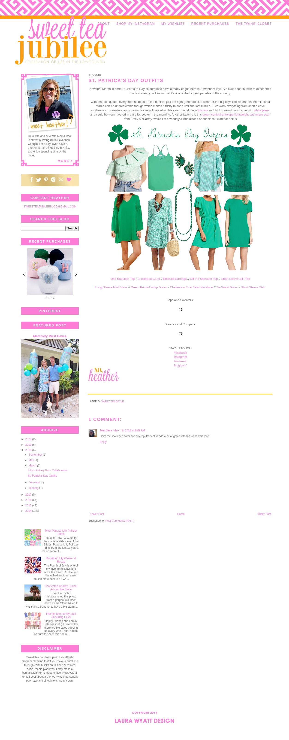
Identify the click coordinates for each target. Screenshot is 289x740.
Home (181, 514)
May (32, 460)
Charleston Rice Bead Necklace (191, 287)
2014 (28, 510)
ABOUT (103, 23)
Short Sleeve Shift (253, 287)
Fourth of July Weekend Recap (61, 560)
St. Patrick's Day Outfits (42, 475)
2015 (28, 505)
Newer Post (97, 514)
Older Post (264, 514)
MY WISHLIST (173, 23)
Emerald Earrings (175, 278)
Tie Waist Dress (227, 287)
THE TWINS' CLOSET (254, 23)
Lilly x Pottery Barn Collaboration (48, 470)
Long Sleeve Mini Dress (111, 287)
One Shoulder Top (123, 278)
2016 (28, 500)
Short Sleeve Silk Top (235, 278)
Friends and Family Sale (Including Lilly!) (61, 615)
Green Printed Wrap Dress (149, 287)
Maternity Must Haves (49, 336)
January (34, 488)
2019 (28, 444)
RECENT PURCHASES (210, 23)
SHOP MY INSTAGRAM (135, 23)
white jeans (261, 110)
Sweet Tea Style (112, 401)
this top (203, 110)
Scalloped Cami (149, 278)
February (34, 482)
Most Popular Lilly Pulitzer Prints (61, 532)
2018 (28, 450)
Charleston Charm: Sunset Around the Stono (61, 588)
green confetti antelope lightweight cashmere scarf (237, 114)
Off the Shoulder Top (204, 278)
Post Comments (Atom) (119, 520)
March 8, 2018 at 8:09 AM (129, 430)
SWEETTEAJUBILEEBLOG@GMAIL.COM (50, 206)
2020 (28, 439)
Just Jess (105, 430)
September (36, 454)
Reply (103, 442)
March (33, 465)
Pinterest (180, 361)
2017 (28, 494)
